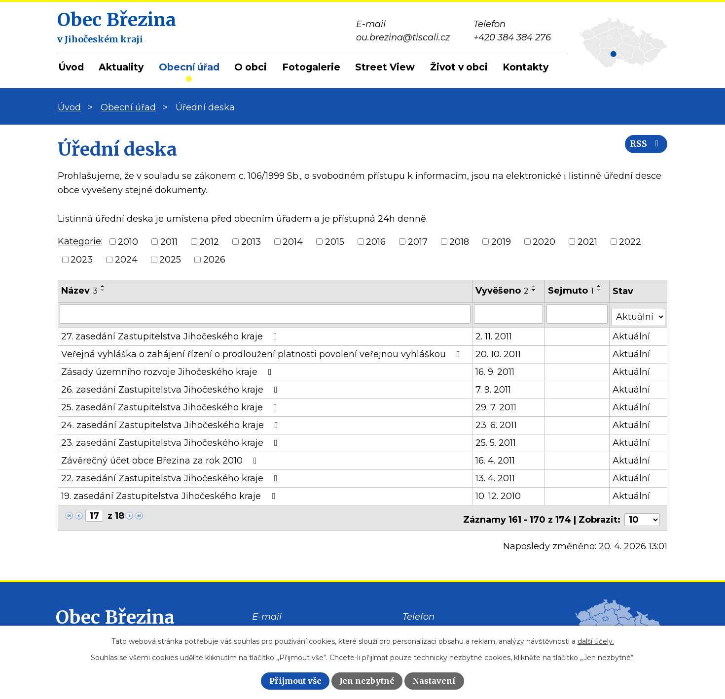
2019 (501, 241)
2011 (169, 241)
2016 (376, 241)
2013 (251, 241)
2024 (126, 259)
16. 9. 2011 (495, 369)
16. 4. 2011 (495, 457)
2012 (209, 241)
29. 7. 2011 (496, 404)
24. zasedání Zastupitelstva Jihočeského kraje (171, 422)
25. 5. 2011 (496, 439)
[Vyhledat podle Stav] (638, 313)
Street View (385, 67)
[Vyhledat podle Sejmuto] (578, 313)
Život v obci (459, 67)
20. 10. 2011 (498, 351)
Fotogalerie (311, 67)
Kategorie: (80, 241)
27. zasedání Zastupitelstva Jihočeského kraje (171, 333)
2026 (214, 259)
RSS (643, 149)
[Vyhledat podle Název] (265, 313)
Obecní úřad (189, 67)
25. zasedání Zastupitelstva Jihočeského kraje (171, 404)
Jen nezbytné (367, 681)
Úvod (71, 67)
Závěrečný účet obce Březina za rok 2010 (161, 457)
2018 (459, 241)
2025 (170, 259)
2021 (587, 241)
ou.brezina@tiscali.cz (299, 624)
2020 (544, 241)
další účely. (596, 641)
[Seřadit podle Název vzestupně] (103, 286)
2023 (82, 259)
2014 (293, 241)
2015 (334, 241)
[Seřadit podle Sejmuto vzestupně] (599, 286)
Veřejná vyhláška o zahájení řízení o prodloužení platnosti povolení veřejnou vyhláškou (262, 351)
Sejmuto (571, 290)
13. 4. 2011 (495, 475)
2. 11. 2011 (494, 333)
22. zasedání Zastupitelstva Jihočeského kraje (171, 475)
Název (79, 290)
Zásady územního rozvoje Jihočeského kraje (168, 369)
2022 (630, 241)
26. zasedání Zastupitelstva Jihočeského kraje (171, 386)
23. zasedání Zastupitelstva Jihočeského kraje (171, 439)
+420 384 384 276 (441, 624)
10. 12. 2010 (498, 493)
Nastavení (434, 681)
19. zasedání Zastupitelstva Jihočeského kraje (170, 493)
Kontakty (525, 67)
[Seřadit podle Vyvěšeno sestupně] (534, 290)
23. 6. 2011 (496, 422)
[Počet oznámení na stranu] (642, 513)
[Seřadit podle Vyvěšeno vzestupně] (534, 286)
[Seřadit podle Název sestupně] (103, 290)
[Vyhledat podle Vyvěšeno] (509, 313)
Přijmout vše (295, 681)
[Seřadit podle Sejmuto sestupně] (599, 290)
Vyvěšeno (502, 290)
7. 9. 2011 (493, 386)
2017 (418, 241)
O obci (250, 67)
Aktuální (632, 333)
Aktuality (121, 67)
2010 (128, 241)
